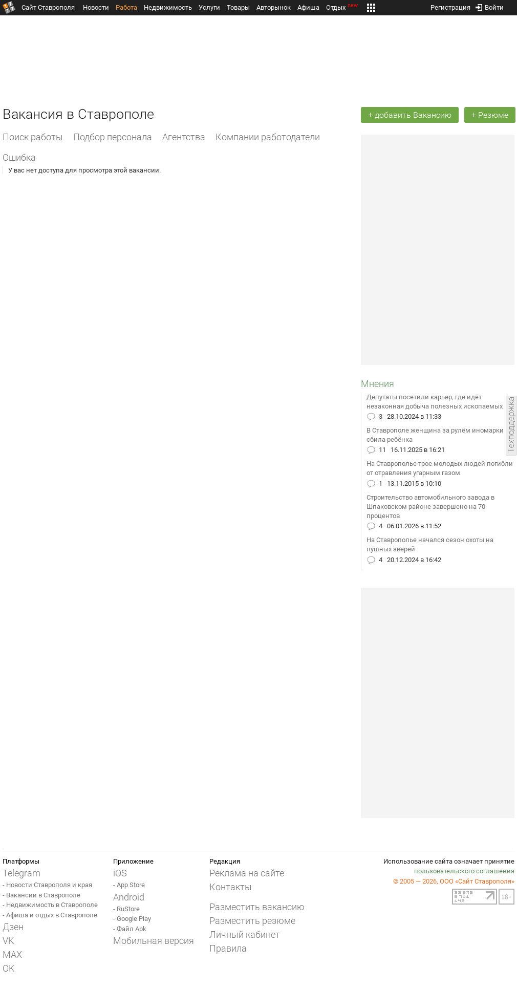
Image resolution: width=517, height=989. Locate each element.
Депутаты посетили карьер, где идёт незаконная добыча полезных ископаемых (435, 401)
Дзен (13, 926)
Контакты (230, 886)
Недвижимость (168, 7)
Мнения (377, 383)
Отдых (342, 7)
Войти (490, 5)
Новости (96, 7)
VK (8, 940)
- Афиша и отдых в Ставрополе (50, 915)
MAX (12, 954)
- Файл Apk (129, 929)
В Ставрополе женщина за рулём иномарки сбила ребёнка (435, 434)
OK (8, 968)
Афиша (308, 7)
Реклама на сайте (246, 873)
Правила (228, 948)
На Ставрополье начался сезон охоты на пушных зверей (430, 544)
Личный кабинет (244, 934)
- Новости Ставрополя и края (47, 885)
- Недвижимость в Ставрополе (50, 905)
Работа (126, 7)
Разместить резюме (252, 920)
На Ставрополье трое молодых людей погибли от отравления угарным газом (440, 468)
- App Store (129, 885)
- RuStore (126, 909)
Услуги (209, 7)
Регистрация (450, 5)
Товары (238, 7)
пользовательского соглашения (464, 871)
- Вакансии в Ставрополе (41, 895)
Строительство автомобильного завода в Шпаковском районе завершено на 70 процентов (430, 506)
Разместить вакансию (257, 906)
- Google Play (132, 918)
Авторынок (273, 7)
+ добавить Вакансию (409, 115)
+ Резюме (489, 115)
